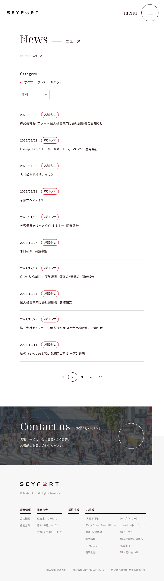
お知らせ (56, 82)
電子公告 (90, 552)
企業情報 (25, 509)
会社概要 (25, 518)
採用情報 (73, 509)
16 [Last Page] (100, 377)
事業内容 (42, 509)
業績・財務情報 (93, 532)
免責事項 (125, 546)
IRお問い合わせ (129, 552)
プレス (42, 82)
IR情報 (89, 509)
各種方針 (25, 525)
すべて (28, 82)
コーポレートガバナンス (133, 525)
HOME (24, 55)
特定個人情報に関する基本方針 (128, 570)
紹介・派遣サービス (47, 525)
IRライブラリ (127, 532)
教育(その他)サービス (49, 532)
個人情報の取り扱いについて (88, 570)
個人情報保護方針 (56, 570)
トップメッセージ (129, 518)
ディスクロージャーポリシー (100, 525)
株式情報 (90, 539)
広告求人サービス (47, 518)
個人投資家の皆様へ (131, 539)
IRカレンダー (92, 546)
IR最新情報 (92, 518)
